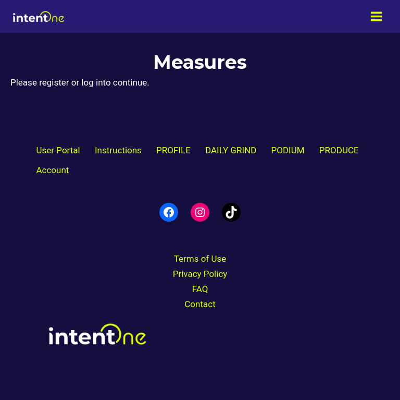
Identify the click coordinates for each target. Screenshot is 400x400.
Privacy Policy (200, 274)
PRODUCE (339, 150)
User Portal (58, 150)
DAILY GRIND (230, 150)
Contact (199, 304)
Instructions (118, 150)
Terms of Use (200, 258)
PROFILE (173, 150)
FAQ (200, 289)
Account (52, 170)
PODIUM (288, 150)
